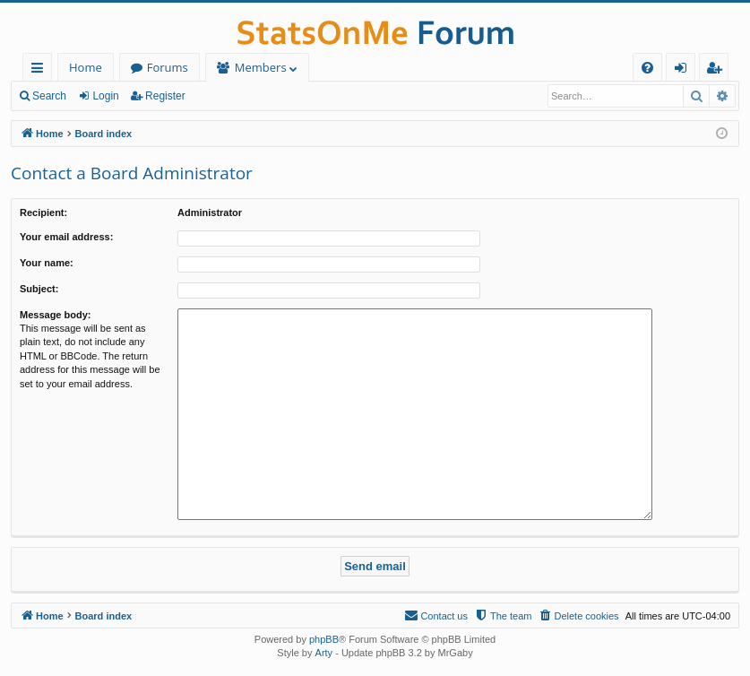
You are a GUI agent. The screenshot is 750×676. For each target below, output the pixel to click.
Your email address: (66, 236)
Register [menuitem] (718, 70)
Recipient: (43, 212)
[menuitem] (647, 68)
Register (165, 96)
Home (85, 67)
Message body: (55, 314)
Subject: (39, 288)
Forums (167, 67)
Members (261, 67)
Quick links (40, 70)
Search (49, 96)
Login (105, 96)
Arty (324, 652)
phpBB (324, 639)
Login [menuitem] (684, 70)
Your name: (46, 262)
